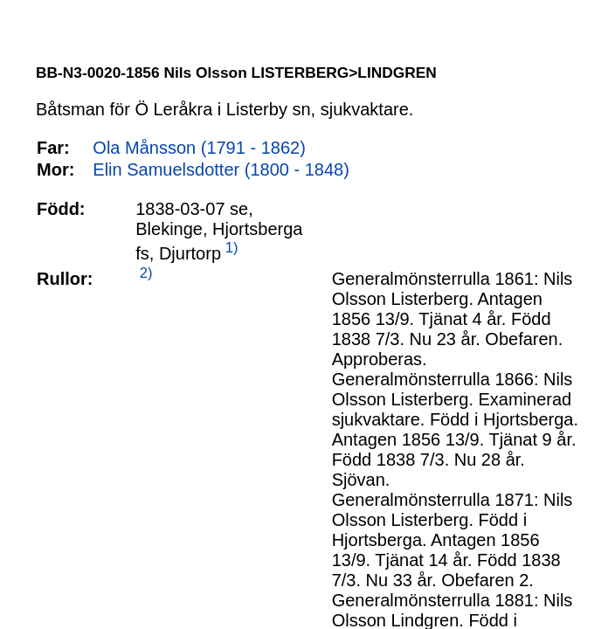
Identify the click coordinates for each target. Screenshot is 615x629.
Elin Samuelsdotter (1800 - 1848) (221, 169)
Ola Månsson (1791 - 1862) (199, 147)
